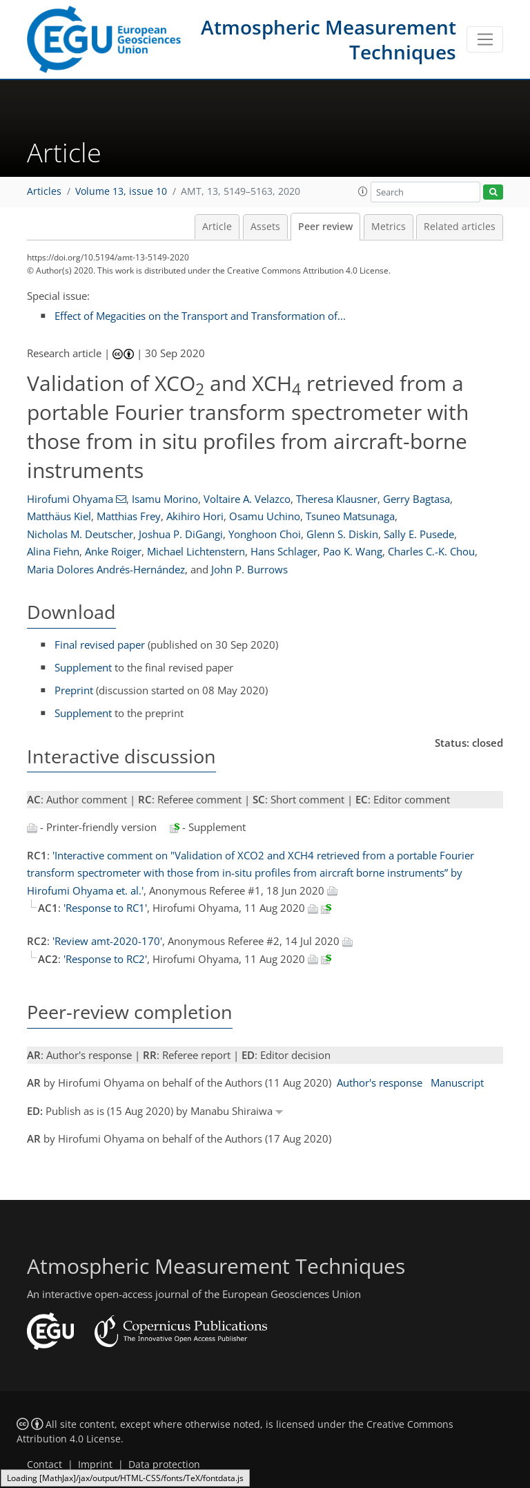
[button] (363, 191)
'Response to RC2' (105, 959)
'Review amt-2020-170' (107, 941)
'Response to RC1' (105, 908)
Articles (44, 191)
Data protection (164, 1464)
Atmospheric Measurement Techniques (328, 39)
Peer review (325, 226)
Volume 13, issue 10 (121, 191)
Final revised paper (100, 644)
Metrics (388, 226)
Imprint (95, 1464)
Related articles (459, 226)
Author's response (379, 1082)
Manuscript (457, 1082)
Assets (265, 226)
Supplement (83, 667)
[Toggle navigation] (485, 39)
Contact (44, 1464)
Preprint (74, 690)
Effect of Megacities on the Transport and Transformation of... (200, 316)
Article (217, 226)
